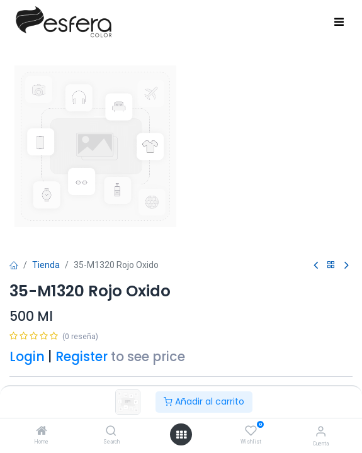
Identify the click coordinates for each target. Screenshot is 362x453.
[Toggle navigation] (339, 22)
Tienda (46, 265)
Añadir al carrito (204, 401)
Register (81, 356)
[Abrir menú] (181, 434)
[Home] (41, 432)
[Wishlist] (251, 431)
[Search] (111, 432)
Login (27, 356)
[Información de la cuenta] (321, 431)
